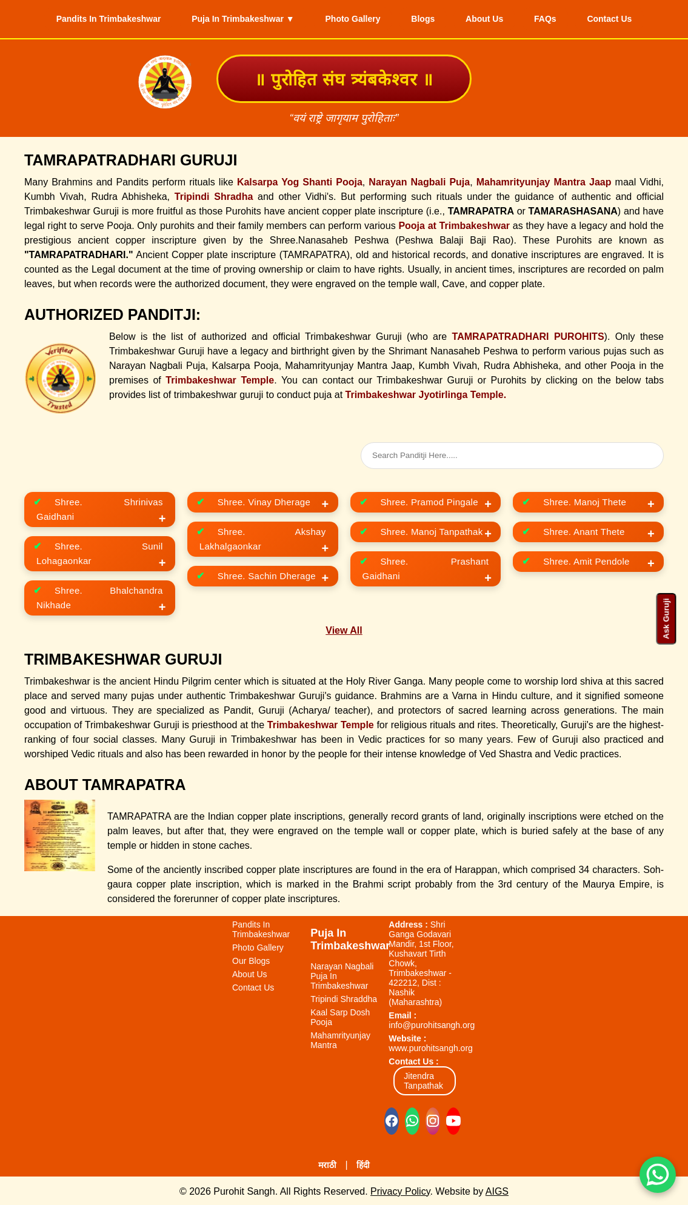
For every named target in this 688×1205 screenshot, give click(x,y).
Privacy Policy (400, 1189)
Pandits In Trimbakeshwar (91, 18)
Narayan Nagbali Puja (419, 180)
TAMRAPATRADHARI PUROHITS (528, 335)
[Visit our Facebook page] (391, 1119)
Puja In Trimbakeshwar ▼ (231, 18)
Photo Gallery (347, 18)
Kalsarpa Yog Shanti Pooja (299, 180)
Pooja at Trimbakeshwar (454, 224)
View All (344, 628)
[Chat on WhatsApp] (412, 1119)
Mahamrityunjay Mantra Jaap (544, 180)
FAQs (557, 18)
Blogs (423, 18)
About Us (490, 18)
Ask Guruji (665, 618)
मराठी (327, 1163)
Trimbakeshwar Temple (219, 378)
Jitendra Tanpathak (423, 1079)
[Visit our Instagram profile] (433, 1119)
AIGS (497, 1189)
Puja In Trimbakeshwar (350, 937)
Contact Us (626, 18)
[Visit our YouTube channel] (453, 1119)
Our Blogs (251, 959)
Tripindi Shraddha (343, 997)
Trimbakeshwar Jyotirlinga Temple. (426, 393)
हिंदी (363, 1163)
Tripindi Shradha (214, 195)
